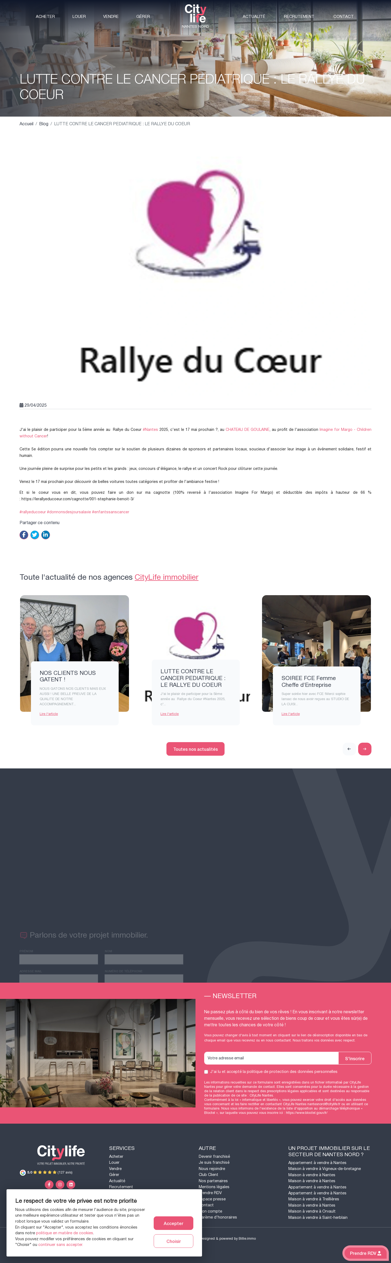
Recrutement (299, 17)
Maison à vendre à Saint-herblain (318, 1217)
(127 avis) (46, 1172)
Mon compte (210, 1211)
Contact (343, 17)
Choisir (173, 1241)
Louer (79, 17)
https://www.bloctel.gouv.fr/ (306, 1112)
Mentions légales (214, 1187)
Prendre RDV (210, 1193)
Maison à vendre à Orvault (312, 1211)
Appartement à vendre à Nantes (317, 1163)
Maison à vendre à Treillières (313, 1199)
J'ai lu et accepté (274, 1072)
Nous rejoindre (212, 1169)
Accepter (173, 1223)
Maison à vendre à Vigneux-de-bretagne (324, 1169)
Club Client (208, 1175)
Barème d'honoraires (218, 1217)
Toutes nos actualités (195, 749)
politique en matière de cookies (64, 1233)
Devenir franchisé (214, 1156)
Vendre (111, 17)
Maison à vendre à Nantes (311, 1175)
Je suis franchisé (214, 1162)
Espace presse (212, 1199)
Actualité (254, 17)
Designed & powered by (228, 1238)
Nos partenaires (213, 1181)
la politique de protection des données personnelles (290, 1072)
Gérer (143, 17)
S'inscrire (355, 1058)
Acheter (45, 17)
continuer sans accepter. (60, 1245)
